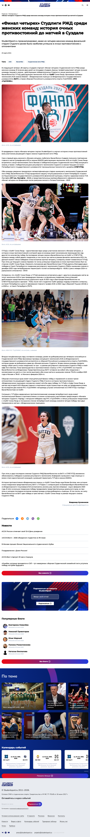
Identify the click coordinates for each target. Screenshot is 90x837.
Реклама (41, 816)
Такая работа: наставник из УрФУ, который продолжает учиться (56, 704)
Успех (4, 826)
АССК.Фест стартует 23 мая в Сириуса (17, 557)
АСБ (10, 62)
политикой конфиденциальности (19, 808)
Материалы (13, 14)
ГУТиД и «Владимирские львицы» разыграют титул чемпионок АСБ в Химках (43, 736)
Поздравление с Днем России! (14, 551)
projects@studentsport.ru (43, 832)
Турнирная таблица (49, 821)
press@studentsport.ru (24, 832)
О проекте (31, 816)
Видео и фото (16, 821)
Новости (5, 821)
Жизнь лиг (64, 821)
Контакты (61, 816)
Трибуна (12, 826)
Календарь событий (31, 821)
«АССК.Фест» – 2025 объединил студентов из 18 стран (24, 538)
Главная (4, 14)
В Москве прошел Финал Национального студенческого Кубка (28, 544)
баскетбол (19, 62)
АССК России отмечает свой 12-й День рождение (22, 531)
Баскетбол (7, 685)
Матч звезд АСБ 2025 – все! (13, 707)
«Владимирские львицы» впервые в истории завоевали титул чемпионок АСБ (78, 704)
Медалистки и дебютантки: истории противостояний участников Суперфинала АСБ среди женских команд (78, 734)
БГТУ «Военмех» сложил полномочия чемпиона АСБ (10, 735)
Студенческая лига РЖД (36, 62)
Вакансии (51, 816)
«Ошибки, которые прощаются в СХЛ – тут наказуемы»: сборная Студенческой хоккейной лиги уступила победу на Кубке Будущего (45, 564)
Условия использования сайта (13, 816)
